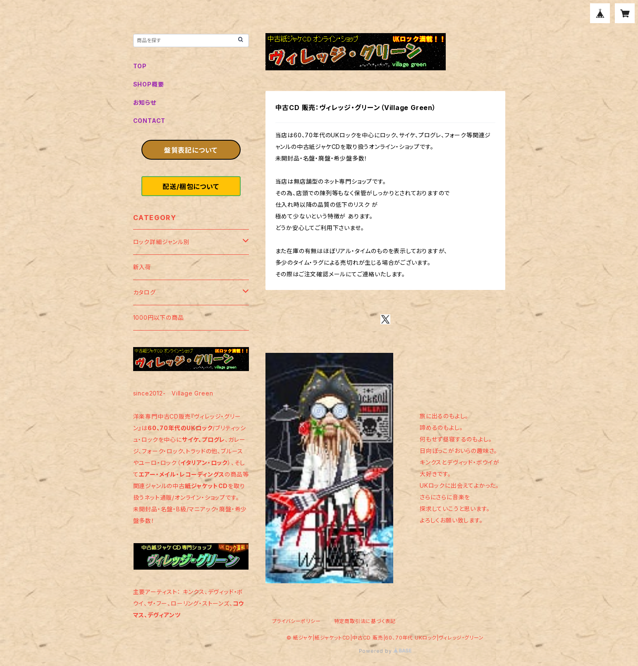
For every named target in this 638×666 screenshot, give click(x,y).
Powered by (385, 651)
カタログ (144, 292)
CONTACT (149, 120)
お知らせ (144, 102)
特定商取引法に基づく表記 (365, 621)
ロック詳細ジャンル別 (161, 241)
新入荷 (142, 267)
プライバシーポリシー (296, 621)
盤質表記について (190, 150)
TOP (140, 65)
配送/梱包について (190, 186)
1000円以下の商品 (158, 317)
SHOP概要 (148, 84)
